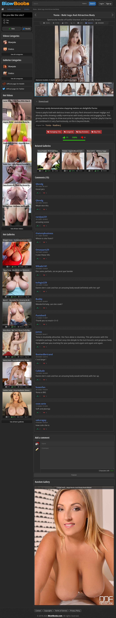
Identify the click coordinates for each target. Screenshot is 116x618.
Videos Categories (11, 35)
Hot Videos (8, 95)
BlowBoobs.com (55, 616)
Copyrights (48, 611)
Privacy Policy (75, 611)
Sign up (108, 3)
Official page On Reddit (15, 84)
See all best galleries (17, 422)
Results (27, 28)
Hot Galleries (9, 234)
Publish (74, 475)
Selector (90, 23)
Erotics (48, 23)
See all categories (17, 54)
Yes (7, 20)
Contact (38, 611)
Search (92, 4)
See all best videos (17, 229)
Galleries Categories (12, 60)
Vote (13, 28)
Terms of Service (61, 611)
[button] (111, 27)
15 (74, 23)
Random (101, 23)
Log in (102, 3)
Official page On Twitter (15, 89)
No (7, 23)
